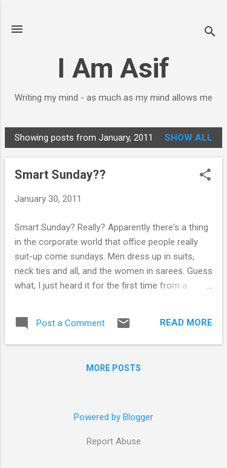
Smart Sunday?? (60, 174)
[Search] (210, 33)
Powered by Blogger (113, 417)
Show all (188, 137)
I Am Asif (113, 68)
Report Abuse (114, 441)
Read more (186, 322)
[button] (205, 175)
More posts (113, 368)
